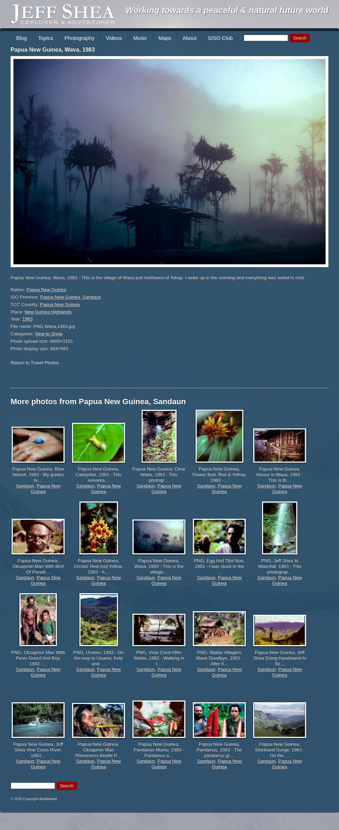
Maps (164, 38)
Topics (45, 38)
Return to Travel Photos (35, 362)
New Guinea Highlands (48, 311)
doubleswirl (48, 799)
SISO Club (220, 38)
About (189, 38)
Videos (114, 38)
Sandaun (25, 485)
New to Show (49, 333)
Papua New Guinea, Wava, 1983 (53, 50)
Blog (21, 38)
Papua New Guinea (46, 289)
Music (140, 38)
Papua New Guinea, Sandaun (70, 297)
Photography (80, 38)
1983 (28, 318)
